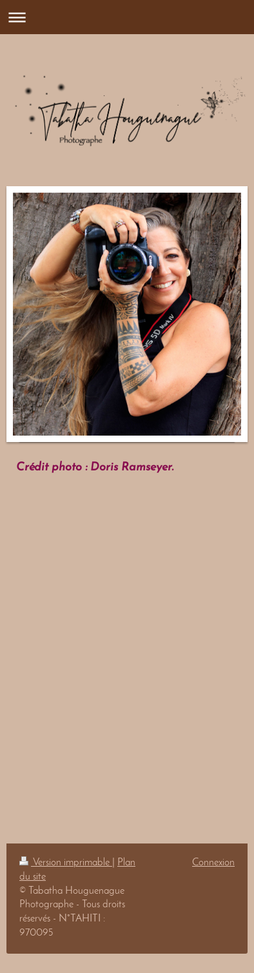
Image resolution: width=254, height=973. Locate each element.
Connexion (213, 863)
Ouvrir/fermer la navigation (127, 17)
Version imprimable (65, 863)
